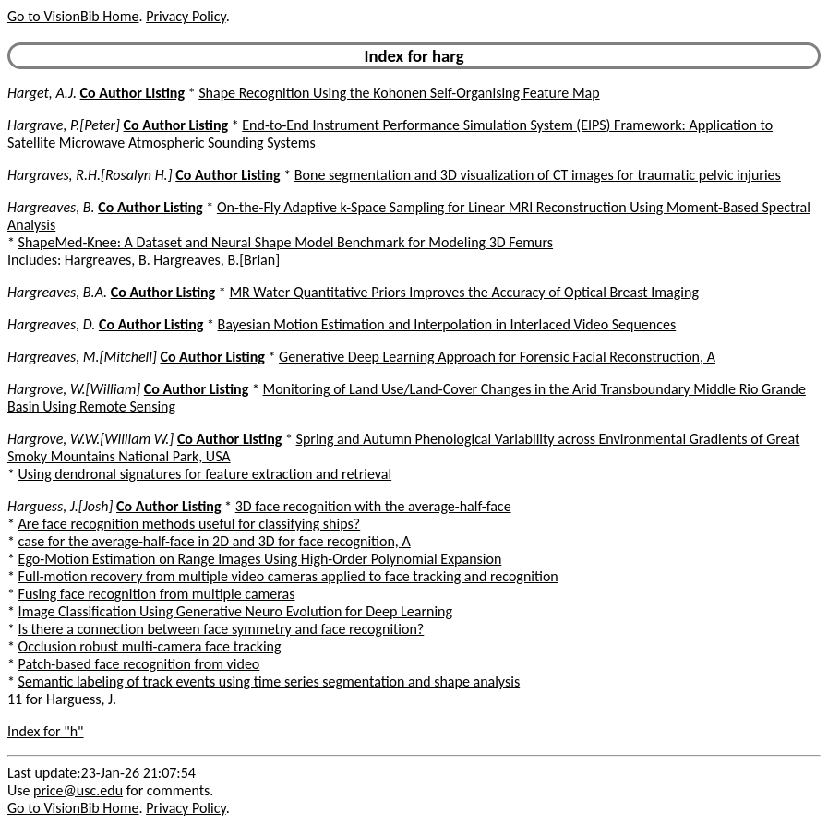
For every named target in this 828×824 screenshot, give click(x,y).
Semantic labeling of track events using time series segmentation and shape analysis (269, 681)
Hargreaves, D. (51, 324)
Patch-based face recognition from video (139, 664)
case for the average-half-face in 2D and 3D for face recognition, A (214, 541)
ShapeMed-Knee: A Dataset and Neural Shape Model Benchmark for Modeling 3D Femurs (285, 242)
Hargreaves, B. (51, 207)
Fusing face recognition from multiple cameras (156, 594)
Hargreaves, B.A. (57, 292)
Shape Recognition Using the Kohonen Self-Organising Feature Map (398, 93)
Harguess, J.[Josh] (60, 506)
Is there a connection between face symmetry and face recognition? (221, 629)
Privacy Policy (185, 16)
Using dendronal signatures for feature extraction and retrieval (205, 474)
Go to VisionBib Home (72, 16)
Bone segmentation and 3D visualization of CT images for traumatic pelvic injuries (537, 175)
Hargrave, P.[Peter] (63, 125)
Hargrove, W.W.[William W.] (90, 439)
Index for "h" (45, 731)
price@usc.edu (78, 790)
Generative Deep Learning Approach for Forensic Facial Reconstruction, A (497, 356)
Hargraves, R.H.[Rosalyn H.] (90, 175)
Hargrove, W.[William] (73, 389)
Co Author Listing (132, 93)
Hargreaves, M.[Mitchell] (82, 356)
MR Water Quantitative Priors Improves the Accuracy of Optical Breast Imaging (464, 292)
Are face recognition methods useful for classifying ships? (189, 523)
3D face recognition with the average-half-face (373, 506)
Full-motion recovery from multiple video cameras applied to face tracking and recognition (288, 576)
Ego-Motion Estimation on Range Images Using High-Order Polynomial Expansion (260, 558)
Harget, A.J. (42, 93)
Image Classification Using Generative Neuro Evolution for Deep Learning (235, 611)
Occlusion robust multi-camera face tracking (150, 646)
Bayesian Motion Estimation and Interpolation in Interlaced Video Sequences (447, 324)
